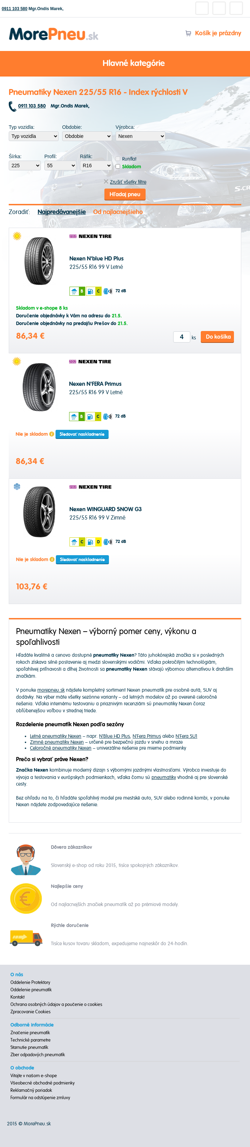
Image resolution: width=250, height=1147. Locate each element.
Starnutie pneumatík (29, 1047)
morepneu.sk (51, 690)
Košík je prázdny (213, 33)
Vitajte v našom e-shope (33, 1076)
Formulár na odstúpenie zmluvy (40, 1098)
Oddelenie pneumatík (31, 990)
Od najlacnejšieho (118, 212)
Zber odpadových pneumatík (37, 1055)
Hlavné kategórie (125, 64)
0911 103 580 (14, 8)
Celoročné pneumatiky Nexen (60, 748)
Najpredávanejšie (62, 212)
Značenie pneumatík (30, 1033)
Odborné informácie (32, 1025)
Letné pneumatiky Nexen (55, 736)
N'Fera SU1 (186, 736)
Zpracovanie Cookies (30, 1012)
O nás (16, 975)
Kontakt (17, 997)
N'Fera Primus (147, 736)
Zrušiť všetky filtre (125, 182)
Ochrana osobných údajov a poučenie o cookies (56, 1004)
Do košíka (218, 336)
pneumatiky (164, 777)
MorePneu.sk (37, 1124)
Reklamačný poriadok (31, 1090)
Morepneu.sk (54, 29)
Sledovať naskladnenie (82, 434)
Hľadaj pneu (125, 194)
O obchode (22, 1068)
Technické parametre (30, 1040)
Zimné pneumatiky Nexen (57, 742)
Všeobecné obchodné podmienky (42, 1083)
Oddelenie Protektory (30, 982)
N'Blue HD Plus (114, 736)
